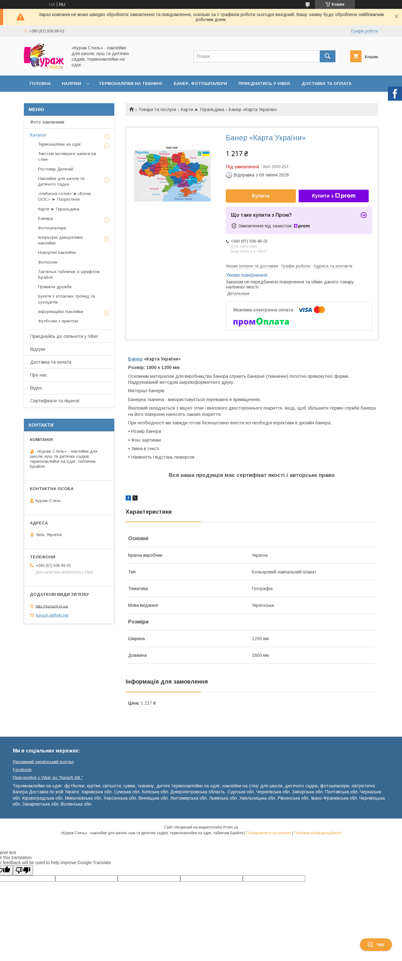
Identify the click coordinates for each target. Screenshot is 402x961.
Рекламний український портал (43, 761)
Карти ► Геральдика (202, 109)
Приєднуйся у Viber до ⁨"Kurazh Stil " (48, 777)
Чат (375, 944)
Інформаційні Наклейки (60, 311)
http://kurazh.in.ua (51, 606)
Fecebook (22, 769)
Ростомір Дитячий (55, 169)
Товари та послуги (157, 109)
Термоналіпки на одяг (59, 144)
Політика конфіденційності (318, 833)
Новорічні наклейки (57, 252)
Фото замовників (47, 122)
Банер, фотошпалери (200, 83)
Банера (45, 218)
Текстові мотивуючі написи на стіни (67, 156)
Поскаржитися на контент (268, 833)
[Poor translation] (23, 870)
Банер (135, 358)
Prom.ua (230, 827)
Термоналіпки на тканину (130, 83)
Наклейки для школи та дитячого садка (61, 181)
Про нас (38, 374)
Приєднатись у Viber (264, 83)
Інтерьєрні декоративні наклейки (60, 240)
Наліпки (71, 83)
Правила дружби (55, 286)
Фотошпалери (52, 228)
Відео (36, 387)
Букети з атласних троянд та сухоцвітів (66, 299)
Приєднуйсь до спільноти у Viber (64, 336)
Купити (261, 195)
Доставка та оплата (326, 83)
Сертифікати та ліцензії (55, 400)
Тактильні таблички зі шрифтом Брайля (69, 274)
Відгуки (37, 349)
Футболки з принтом (58, 321)
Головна (40, 83)
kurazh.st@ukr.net (52, 615)
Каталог (38, 134)
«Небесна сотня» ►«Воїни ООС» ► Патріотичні (64, 196)
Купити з (333, 196)
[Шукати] (327, 56)
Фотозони (47, 262)
